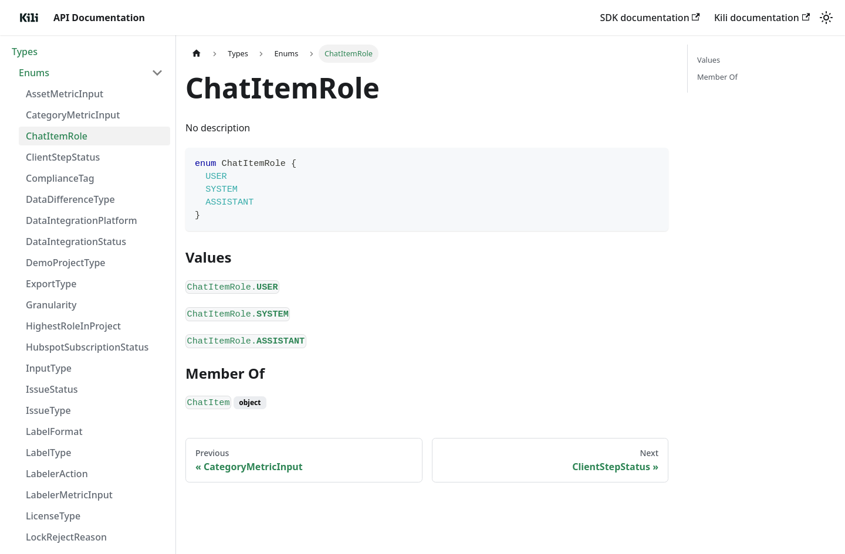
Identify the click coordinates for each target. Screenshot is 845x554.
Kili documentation (762, 17)
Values (708, 60)
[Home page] (196, 54)
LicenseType (53, 515)
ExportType (51, 283)
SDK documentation (650, 17)
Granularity (51, 304)
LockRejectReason (66, 537)
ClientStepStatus (63, 157)
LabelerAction (57, 473)
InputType (49, 368)
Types (25, 51)
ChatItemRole (56, 136)
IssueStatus (51, 389)
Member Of (717, 77)
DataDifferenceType (70, 199)
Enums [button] (34, 72)
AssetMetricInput (64, 93)
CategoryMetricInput (73, 114)
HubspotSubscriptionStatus (87, 347)
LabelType (48, 452)
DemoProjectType (66, 262)
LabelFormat (54, 431)
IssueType (48, 410)
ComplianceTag (60, 178)
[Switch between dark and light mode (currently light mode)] (826, 17)
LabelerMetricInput (69, 494)
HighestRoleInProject (73, 326)
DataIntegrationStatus (76, 241)
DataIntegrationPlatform (81, 220)
